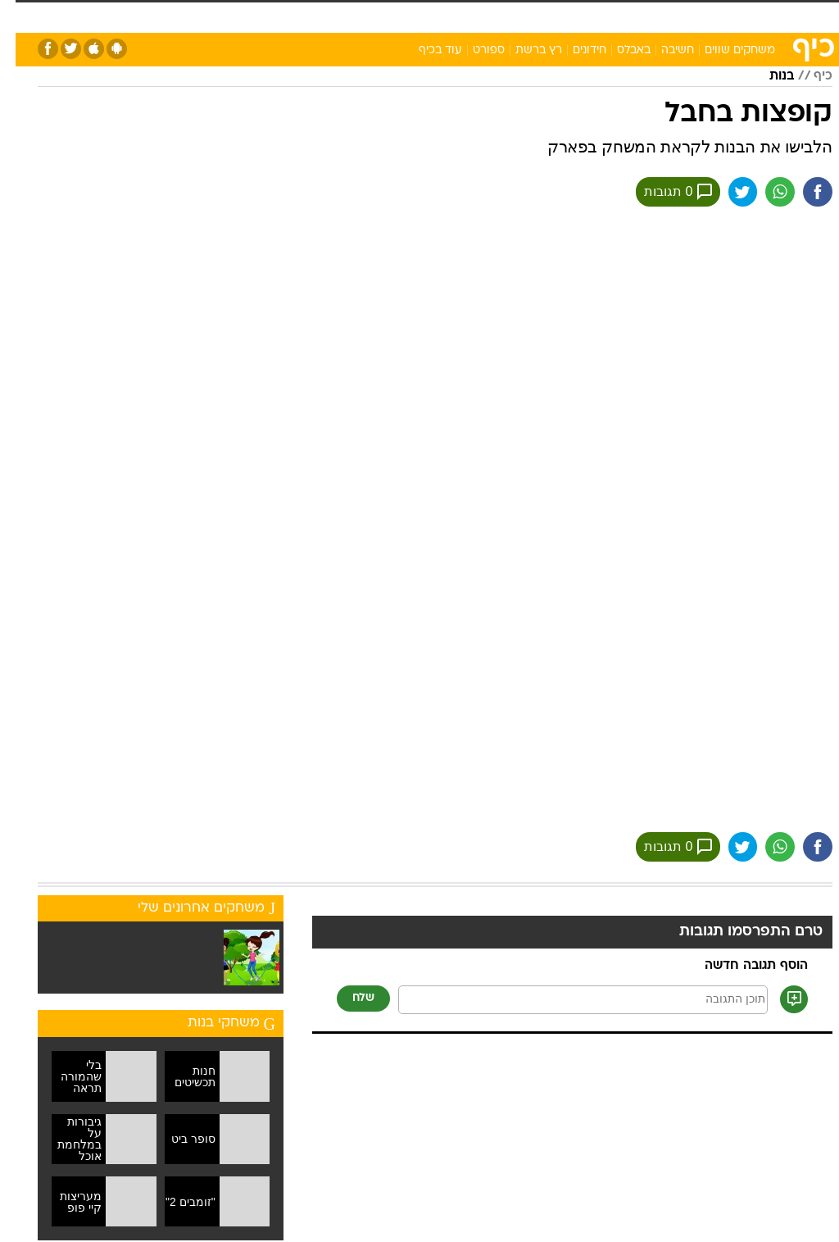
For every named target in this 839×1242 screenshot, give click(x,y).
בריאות (354, 15)
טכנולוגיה (246, 15)
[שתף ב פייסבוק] (802, 192)
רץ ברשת (523, 50)
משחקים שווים (724, 50)
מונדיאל (586, 15)
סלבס (485, 15)
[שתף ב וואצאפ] (764, 192)
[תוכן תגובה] (567, 999)
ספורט (640, 15)
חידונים (574, 50)
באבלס (618, 50)
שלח (348, 998)
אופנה (191, 15)
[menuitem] (630, 22)
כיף (807, 76)
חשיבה (662, 50)
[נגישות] (22, 21)
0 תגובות (662, 192)
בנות (766, 76)
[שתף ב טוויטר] (726, 192)
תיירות (303, 15)
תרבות (532, 15)
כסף (442, 15)
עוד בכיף (425, 50)
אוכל (402, 15)
